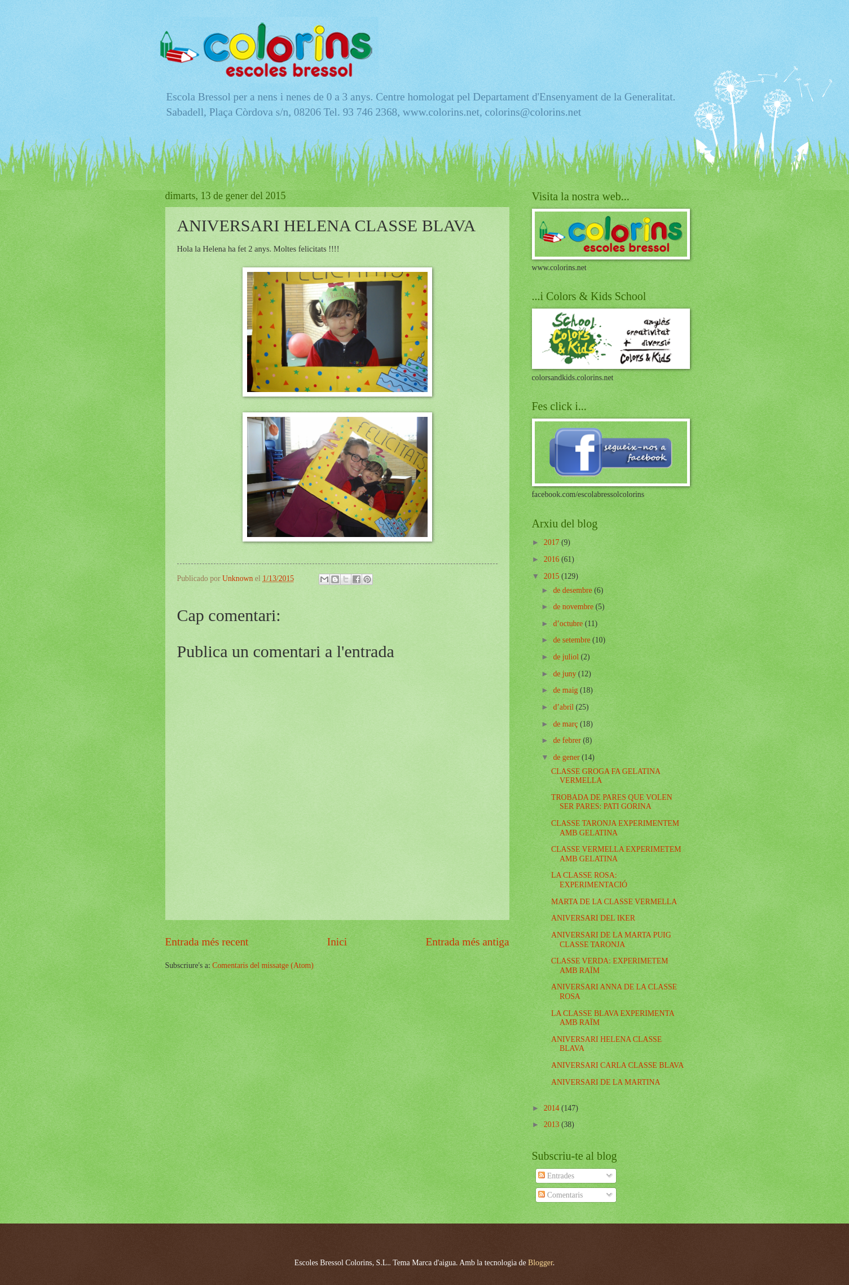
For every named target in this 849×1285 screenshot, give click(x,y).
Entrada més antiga (467, 942)
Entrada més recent (207, 942)
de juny (565, 674)
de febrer (568, 740)
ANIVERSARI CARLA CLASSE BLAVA (617, 1065)
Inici (337, 942)
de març (566, 724)
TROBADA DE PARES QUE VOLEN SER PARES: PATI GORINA (611, 802)
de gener (567, 757)
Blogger (540, 1262)
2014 (552, 1108)
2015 (552, 576)
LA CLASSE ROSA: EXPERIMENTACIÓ (589, 880)
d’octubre (568, 623)
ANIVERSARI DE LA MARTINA (605, 1082)
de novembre (574, 606)
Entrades (556, 1176)
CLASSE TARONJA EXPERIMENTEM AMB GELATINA (615, 828)
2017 (552, 542)
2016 (552, 559)
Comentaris (560, 1195)
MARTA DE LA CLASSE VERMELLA (614, 901)
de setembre (572, 640)
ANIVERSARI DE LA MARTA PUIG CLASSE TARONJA (611, 940)
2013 (552, 1124)
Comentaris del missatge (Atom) (263, 965)
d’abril (564, 707)
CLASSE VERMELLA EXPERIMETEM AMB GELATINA (616, 854)
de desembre (573, 590)
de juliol (566, 657)
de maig (566, 690)
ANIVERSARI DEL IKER (593, 918)
